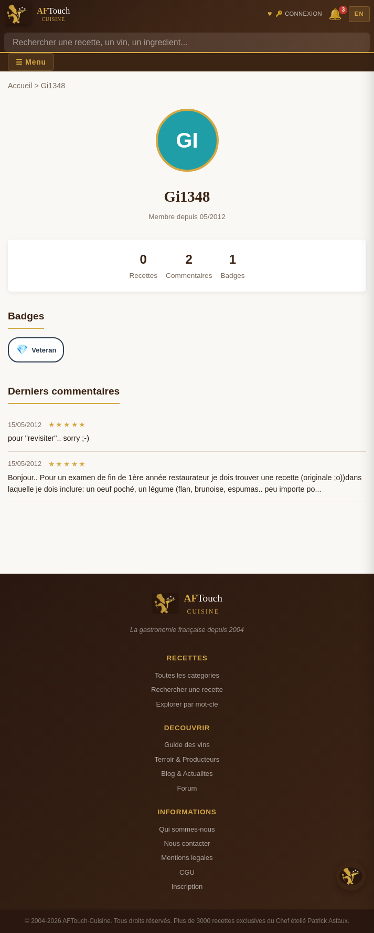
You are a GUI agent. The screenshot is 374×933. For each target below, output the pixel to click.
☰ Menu (31, 62)
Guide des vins (187, 745)
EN (359, 14)
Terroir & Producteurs (187, 759)
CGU (187, 872)
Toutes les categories (187, 675)
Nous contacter (187, 843)
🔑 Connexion (298, 14)
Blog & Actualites (186, 774)
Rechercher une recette (187, 689)
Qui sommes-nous (187, 829)
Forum (187, 788)
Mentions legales (186, 858)
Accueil (20, 85)
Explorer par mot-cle (187, 704)
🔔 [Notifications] (336, 13)
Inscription (187, 886)
